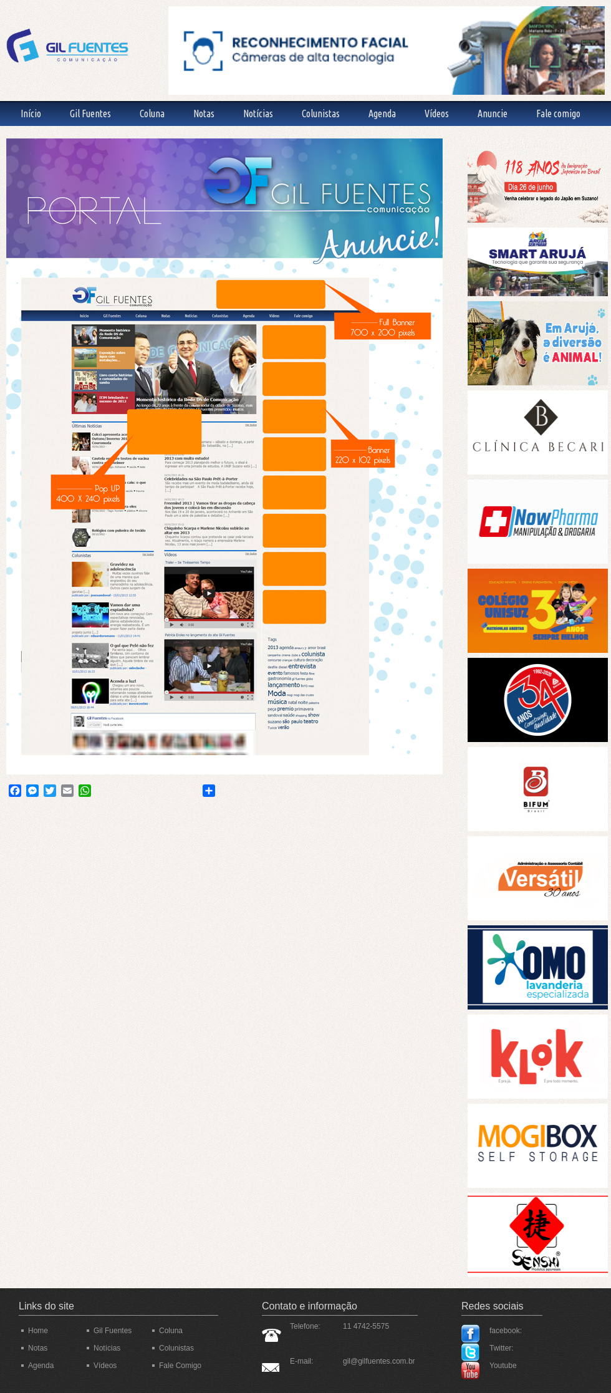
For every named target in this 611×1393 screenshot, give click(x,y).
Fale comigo (558, 113)
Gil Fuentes (90, 113)
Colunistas (321, 113)
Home (38, 1330)
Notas (203, 113)
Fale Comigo (180, 1365)
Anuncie (493, 113)
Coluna (152, 113)
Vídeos (437, 113)
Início (31, 113)
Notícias (258, 113)
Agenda (382, 113)
